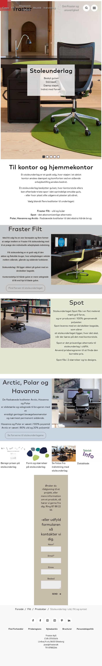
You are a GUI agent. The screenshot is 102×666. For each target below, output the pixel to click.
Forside (19, 609)
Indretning (49, 8)
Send (55, 594)
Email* (51, 556)
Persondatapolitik (85, 629)
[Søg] (86, 8)
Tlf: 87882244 (51, 648)
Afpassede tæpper (25, 8)
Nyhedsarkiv (52, 629)
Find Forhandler (16, 629)
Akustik (37, 8)
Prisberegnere (34, 629)
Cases (5, 8)
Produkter (40, 609)
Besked (51, 579)
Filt (29, 609)
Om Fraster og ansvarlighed (70, 8)
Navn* (51, 545)
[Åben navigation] (94, 8)
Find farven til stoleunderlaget (26, 288)
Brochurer (67, 629)
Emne (51, 567)
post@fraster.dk (51, 645)
